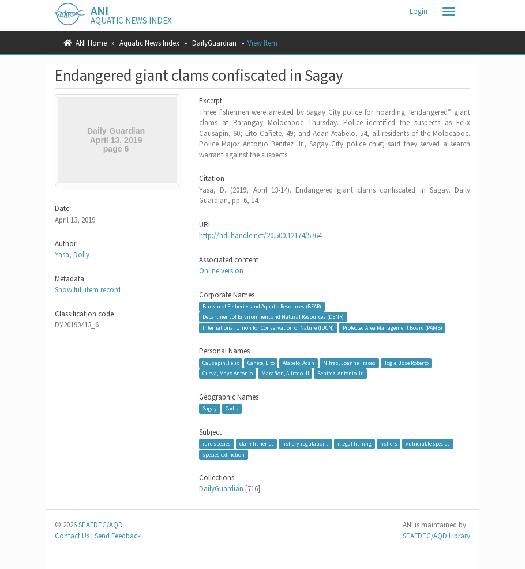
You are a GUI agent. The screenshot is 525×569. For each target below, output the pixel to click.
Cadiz (232, 408)
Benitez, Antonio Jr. (340, 373)
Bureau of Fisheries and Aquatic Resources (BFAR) (261, 306)
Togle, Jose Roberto (406, 363)
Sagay (209, 408)
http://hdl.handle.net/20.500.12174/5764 (260, 235)
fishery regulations (305, 443)
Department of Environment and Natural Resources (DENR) (273, 317)
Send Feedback (118, 536)
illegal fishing (354, 443)
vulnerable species (428, 443)
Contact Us (72, 536)
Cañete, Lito (261, 363)
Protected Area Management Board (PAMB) (392, 327)
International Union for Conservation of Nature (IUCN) (268, 327)
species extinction (223, 454)
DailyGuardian (214, 43)
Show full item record (88, 290)
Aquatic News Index (149, 43)
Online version (221, 271)
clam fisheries (256, 443)
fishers (388, 443)
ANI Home (91, 43)
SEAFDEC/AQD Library (436, 536)
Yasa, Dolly (72, 254)
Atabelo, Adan (298, 363)
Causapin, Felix (220, 363)
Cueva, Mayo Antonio (227, 373)
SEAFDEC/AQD (100, 525)
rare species (216, 443)
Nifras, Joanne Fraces (349, 363)
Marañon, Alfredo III (285, 373)
